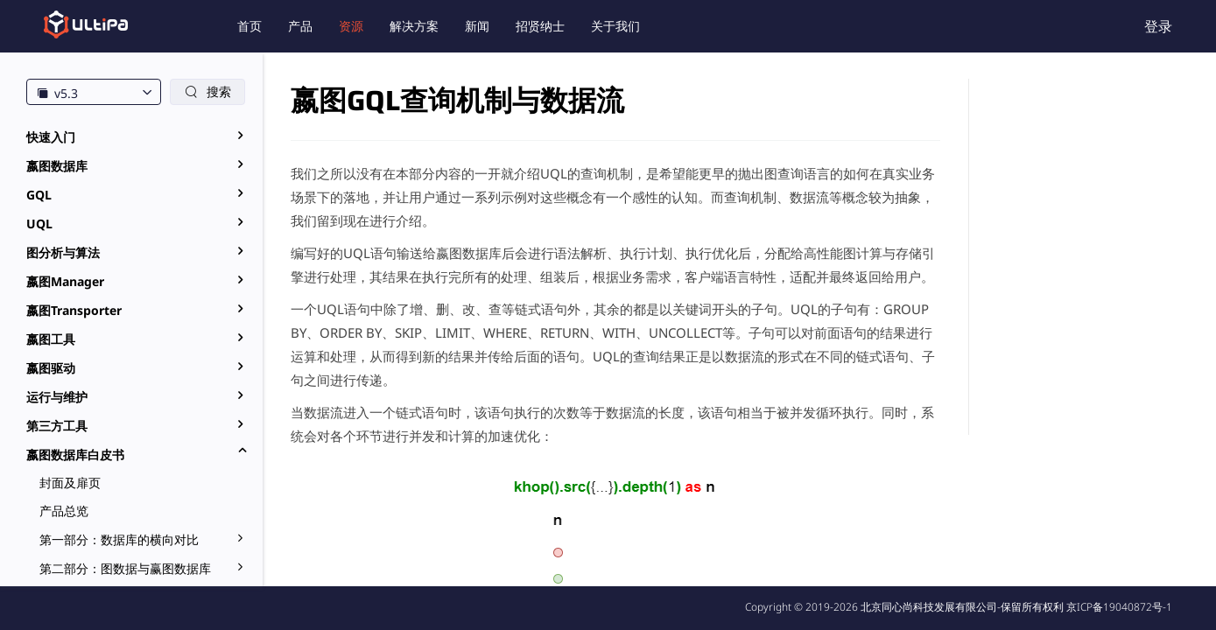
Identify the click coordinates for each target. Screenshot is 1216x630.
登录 (1158, 26)
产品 (300, 26)
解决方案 (414, 26)
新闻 (477, 26)
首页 (249, 26)
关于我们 (615, 26)
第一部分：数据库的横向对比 (119, 539)
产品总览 (63, 510)
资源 (351, 26)
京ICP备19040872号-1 (1119, 606)
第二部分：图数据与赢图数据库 (125, 568)
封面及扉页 (70, 482)
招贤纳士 (540, 26)
